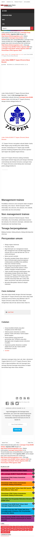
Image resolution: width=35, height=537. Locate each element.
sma (25, 527)
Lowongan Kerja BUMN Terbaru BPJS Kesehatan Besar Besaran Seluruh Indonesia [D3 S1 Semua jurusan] (16, 518)
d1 (27, 529)
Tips (3, 24)
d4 (19, 529)
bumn (10, 64)
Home (4, 11)
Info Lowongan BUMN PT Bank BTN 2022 (14, 474)
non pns (30, 527)
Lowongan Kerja (7, 15)
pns (10, 529)
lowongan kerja (19, 64)
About (3, 2)
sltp (30, 529)
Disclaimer (27, 2)
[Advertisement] (17, 79)
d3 (13, 64)
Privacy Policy (18, 2)
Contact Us (10, 2)
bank (2, 529)
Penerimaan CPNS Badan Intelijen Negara (14, 470)
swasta (15, 529)
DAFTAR (10, 312)
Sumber (7, 350)
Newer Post (5, 442)
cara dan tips (5, 532)
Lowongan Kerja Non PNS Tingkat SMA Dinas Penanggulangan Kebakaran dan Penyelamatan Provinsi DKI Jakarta (15, 511)
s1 (25, 64)
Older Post (30, 442)
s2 (27, 64)
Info (3, 19)
